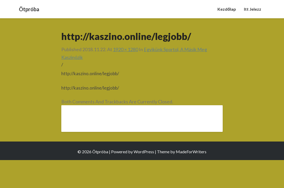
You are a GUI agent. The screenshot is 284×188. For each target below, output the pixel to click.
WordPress (144, 151)
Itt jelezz (252, 9)
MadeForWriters (191, 151)
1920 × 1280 (125, 49)
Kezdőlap (226, 9)
